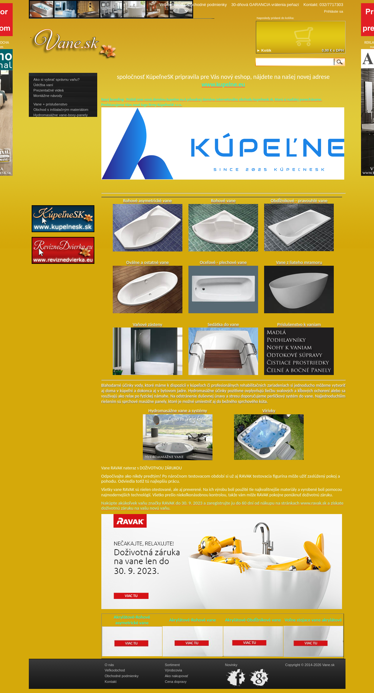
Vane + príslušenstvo (50, 104)
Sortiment (172, 665)
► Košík (264, 50)
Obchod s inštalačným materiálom (61, 109)
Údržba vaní (43, 85)
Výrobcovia (173, 670)
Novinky (231, 665)
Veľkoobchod (171, 4)
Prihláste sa (333, 11)
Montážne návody (48, 96)
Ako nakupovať (176, 676)
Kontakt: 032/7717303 (323, 4)
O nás (109, 665)
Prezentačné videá (49, 90)
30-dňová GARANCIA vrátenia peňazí (265, 4)
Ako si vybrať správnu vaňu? (57, 79)
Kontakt (111, 681)
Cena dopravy (176, 681)
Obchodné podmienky (207, 4)
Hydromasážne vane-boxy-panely (61, 115)
